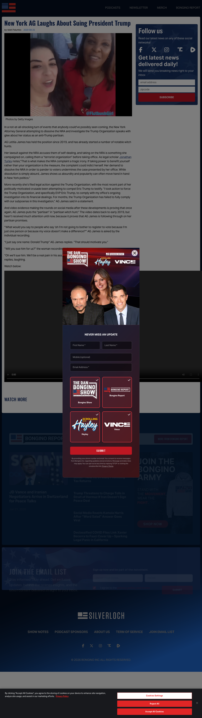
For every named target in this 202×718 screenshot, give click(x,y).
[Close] (135, 253)
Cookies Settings (154, 695)
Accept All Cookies (154, 711)
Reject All (154, 703)
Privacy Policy (62, 696)
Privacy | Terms (107, 466)
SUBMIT (101, 451)
